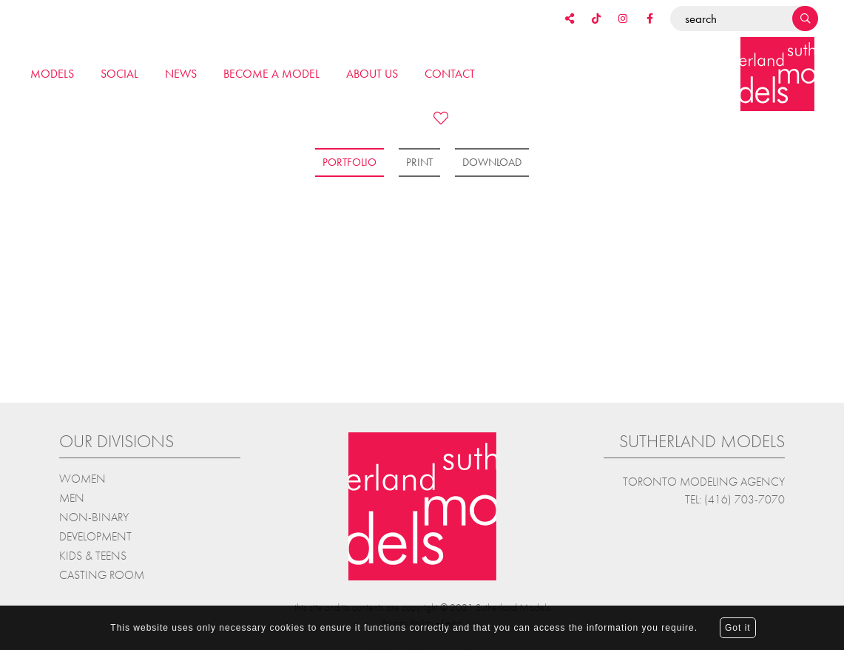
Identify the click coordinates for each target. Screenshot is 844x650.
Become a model (271, 73)
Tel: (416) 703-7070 (735, 498)
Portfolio (350, 162)
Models (52, 73)
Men (71, 496)
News (181, 73)
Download (491, 162)
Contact (450, 73)
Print (419, 162)
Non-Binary (94, 515)
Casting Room (101, 573)
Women (82, 477)
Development (95, 535)
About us (372, 73)
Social (119, 73)
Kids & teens (92, 554)
